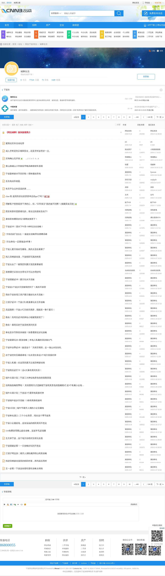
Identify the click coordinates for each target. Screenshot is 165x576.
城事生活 (9, 32)
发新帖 (7, 117)
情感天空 (42, 32)
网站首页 (135, 3)
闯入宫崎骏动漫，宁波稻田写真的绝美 (23, 257)
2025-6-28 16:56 (156, 251)
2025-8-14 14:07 (156, 190)
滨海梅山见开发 (13, 158)
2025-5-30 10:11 (156, 379)
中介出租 (75, 37)
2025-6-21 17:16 (156, 296)
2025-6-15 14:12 (156, 326)
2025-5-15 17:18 (156, 432)
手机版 (93, 563)
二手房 (83, 548)
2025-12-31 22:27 (156, 160)
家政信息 (141, 32)
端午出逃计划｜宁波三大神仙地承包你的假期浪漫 (28, 378)
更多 (30, 125)
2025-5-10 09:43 (156, 447)
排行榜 (74, 563)
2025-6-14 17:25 (156, 334)
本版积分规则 (157, 525)
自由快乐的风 (130, 270)
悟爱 (126, 165)
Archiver (84, 563)
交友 (62, 25)
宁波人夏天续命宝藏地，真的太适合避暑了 (25, 249)
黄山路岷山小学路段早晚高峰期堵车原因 (24, 166)
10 (129, 117)
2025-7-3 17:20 (155, 235)
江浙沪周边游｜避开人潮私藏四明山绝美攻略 (26, 453)
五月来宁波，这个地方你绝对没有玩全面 (24, 438)
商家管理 (47, 555)
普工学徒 (108, 37)
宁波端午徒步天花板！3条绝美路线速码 (24, 400)
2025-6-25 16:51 (156, 266)
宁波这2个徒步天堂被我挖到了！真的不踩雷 (26, 287)
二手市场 (65, 545)
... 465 (137, 117)
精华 (26, 125)
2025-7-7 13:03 (155, 205)
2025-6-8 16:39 (155, 349)
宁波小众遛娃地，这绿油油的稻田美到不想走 (26, 423)
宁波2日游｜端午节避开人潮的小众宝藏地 (25, 408)
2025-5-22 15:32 (156, 417)
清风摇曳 (128, 210)
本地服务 (65, 548)
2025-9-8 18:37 (155, 183)
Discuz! (57, 568)
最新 (13, 125)
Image (11, 504)
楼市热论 (84, 37)
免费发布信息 (156, 13)
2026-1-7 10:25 (155, 152)
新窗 (118, 125)
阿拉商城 (159, 32)
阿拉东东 (128, 131)
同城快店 (47, 548)
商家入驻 (47, 552)
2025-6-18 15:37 (156, 319)
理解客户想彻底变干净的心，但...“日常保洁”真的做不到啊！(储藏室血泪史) (40, 204)
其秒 (126, 187)
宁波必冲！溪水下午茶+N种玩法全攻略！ (24, 226)
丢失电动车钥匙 (13, 181)
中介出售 (84, 32)
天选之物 (150, 110)
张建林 (152, 165)
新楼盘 (83, 545)
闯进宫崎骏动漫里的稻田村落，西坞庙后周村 (26, 461)
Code (21, 504)
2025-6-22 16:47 (156, 288)
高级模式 (134, 504)
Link (14, 504)
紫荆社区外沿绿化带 (15, 143)
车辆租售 (65, 552)
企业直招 (117, 32)
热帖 (21, 125)
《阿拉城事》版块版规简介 (18, 132)
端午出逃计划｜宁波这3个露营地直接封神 (25, 393)
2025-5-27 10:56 (156, 402)
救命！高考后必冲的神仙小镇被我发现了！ (25, 317)
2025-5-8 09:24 (155, 462)
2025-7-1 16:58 (155, 243)
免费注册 (17, 3)
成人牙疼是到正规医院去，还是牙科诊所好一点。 (28, 151)
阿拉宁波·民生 (31, 44)
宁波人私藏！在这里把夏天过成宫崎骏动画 (25, 363)
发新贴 (146, 76)
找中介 (83, 555)
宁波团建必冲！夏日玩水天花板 (20, 279)
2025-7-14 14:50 (156, 198)
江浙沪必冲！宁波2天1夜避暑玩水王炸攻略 (25, 302)
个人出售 (75, 32)
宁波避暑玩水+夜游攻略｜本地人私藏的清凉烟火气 (29, 340)
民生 (3, 34)
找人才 (101, 548)
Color (7, 504)
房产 (48, 25)
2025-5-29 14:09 (156, 387)
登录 (77, 514)
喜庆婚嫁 (42, 37)
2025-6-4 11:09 (155, 372)
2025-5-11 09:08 (156, 440)
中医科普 (13, 107)
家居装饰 (60, 32)
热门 (17, 125)
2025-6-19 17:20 (156, 311)
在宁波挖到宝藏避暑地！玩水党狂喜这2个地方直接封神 (31, 355)
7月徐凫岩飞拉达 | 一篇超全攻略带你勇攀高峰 (26, 234)
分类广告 (159, 37)
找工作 (101, 545)
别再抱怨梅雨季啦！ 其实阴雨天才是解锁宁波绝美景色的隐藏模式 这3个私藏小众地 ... (45, 385)
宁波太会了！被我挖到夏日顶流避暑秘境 (24, 264)
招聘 (34, 25)
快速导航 (158, 3)
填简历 (101, 555)
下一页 (158, 117)
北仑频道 (27, 37)
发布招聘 (117, 37)
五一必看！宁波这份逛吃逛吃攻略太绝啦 (24, 468)
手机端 (147, 3)
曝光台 (8, 37)
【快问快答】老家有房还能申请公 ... (148, 97)
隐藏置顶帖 (121, 132)
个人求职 (126, 32)
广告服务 (65, 563)
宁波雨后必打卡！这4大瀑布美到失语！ (24, 370)
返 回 (77, 117)
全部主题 (5, 125)
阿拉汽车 (60, 37)
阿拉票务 (141, 37)
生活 (36, 34)
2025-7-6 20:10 (155, 220)
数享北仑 (13, 97)
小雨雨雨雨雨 (155, 149)
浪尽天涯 (128, 180)
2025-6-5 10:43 (155, 364)
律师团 (75, 25)
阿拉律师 (18, 37)
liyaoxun (153, 172)
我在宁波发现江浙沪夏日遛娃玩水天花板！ (25, 294)
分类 (135, 34)
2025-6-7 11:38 (155, 356)
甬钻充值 (161, 25)
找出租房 (93, 32)
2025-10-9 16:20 (156, 175)
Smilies (25, 504)
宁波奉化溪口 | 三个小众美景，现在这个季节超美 (28, 415)
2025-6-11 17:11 (156, 341)
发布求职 (126, 37)
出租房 (83, 552)
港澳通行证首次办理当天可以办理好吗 (23, 272)
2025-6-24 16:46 (156, 281)
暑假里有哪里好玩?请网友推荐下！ (22, 219)
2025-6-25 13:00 (156, 273)
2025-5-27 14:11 (156, 394)
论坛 (20, 25)
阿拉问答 (27, 32)
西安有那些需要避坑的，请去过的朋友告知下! (27, 211)
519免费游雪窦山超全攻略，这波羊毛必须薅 (26, 431)
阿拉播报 (18, 32)
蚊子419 (128, 202)
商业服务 (65, 555)
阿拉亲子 (51, 32)
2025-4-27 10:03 (156, 470)
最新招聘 (108, 32)
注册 (82, 514)
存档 (161, 51)
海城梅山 (128, 157)
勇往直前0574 (155, 217)
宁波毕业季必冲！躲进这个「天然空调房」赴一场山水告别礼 (33, 347)
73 (140, 157)
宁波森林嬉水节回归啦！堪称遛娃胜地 (23, 174)
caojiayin (153, 180)
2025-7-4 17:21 (155, 228)
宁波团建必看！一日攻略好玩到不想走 (23, 446)
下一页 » (82, 477)
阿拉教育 (51, 37)
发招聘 (101, 552)
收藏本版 (11, 80)
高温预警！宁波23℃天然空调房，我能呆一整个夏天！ (30, 310)
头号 (126, 195)
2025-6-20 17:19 (156, 303)
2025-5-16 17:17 (156, 424)
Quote (18, 504)
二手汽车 (150, 37)
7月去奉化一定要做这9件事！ (19, 242)
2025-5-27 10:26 (156, 409)
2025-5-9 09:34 (155, 455)
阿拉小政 (145, 100)
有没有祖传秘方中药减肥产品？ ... (147, 107)
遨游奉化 (128, 172)
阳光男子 (128, 149)
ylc (126, 142)
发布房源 (93, 37)
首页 (7, 25)
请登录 (9, 3)
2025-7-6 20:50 (155, 213)
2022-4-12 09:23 (156, 134)
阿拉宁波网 (54, 563)
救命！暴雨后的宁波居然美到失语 (21, 325)
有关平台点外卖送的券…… (18, 189)
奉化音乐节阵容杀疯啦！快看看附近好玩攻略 (26, 332)
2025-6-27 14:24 (156, 258)
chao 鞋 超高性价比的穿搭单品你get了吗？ (25, 196)
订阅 (153, 51)
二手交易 (150, 32)
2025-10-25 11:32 (156, 167)
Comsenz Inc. (77, 568)
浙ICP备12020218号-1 (107, 563)
